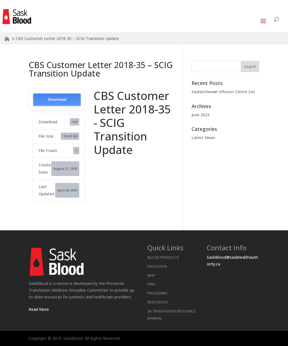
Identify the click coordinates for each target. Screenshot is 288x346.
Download (57, 99)
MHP (151, 275)
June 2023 (201, 114)
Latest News (203, 137)
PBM (151, 284)
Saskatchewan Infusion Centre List (223, 91)
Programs (157, 293)
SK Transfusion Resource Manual (171, 315)
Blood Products (163, 257)
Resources (157, 302)
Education (157, 266)
